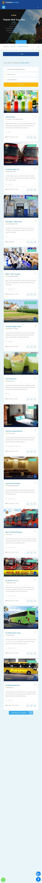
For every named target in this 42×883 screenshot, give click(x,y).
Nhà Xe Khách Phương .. (14, 532)
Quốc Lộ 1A (9, 687)
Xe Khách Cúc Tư (12, 580)
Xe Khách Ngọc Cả (12, 169)
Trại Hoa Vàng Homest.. (14, 431)
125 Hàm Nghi (10, 635)
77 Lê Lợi (9, 534)
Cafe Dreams (10, 117)
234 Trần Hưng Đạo (12, 276)
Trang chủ (5, 46)
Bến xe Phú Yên (11, 171)
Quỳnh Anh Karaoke (13, 483)
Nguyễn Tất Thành (12, 328)
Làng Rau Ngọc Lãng (13, 326)
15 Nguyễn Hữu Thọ (12, 224)
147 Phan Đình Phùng (12, 485)
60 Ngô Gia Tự (10, 381)
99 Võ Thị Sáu (10, 433)
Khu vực (13, 46)
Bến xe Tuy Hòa (11, 582)
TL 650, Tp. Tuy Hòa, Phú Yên (14, 119)
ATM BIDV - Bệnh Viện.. (14, 222)
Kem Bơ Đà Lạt (11, 379)
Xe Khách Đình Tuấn (13, 633)
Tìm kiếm (21, 84)
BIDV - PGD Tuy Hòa (13, 274)
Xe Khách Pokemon (13, 685)
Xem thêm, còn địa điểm (22, 713)
